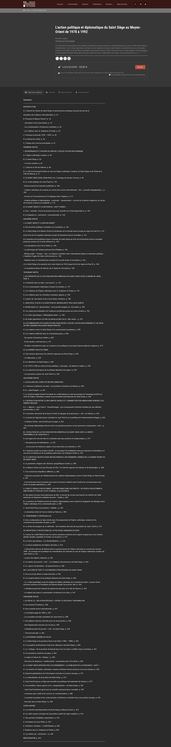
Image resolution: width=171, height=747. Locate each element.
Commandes (73, 4)
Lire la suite (142, 52)
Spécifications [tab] (65, 92)
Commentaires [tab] (82, 92)
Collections (97, 4)
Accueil (60, 4)
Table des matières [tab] (33, 92)
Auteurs (85, 4)
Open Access (122, 4)
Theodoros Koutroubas (65, 41)
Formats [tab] (50, 92)
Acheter (140, 67)
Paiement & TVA (119, 72)
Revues (109, 4)
